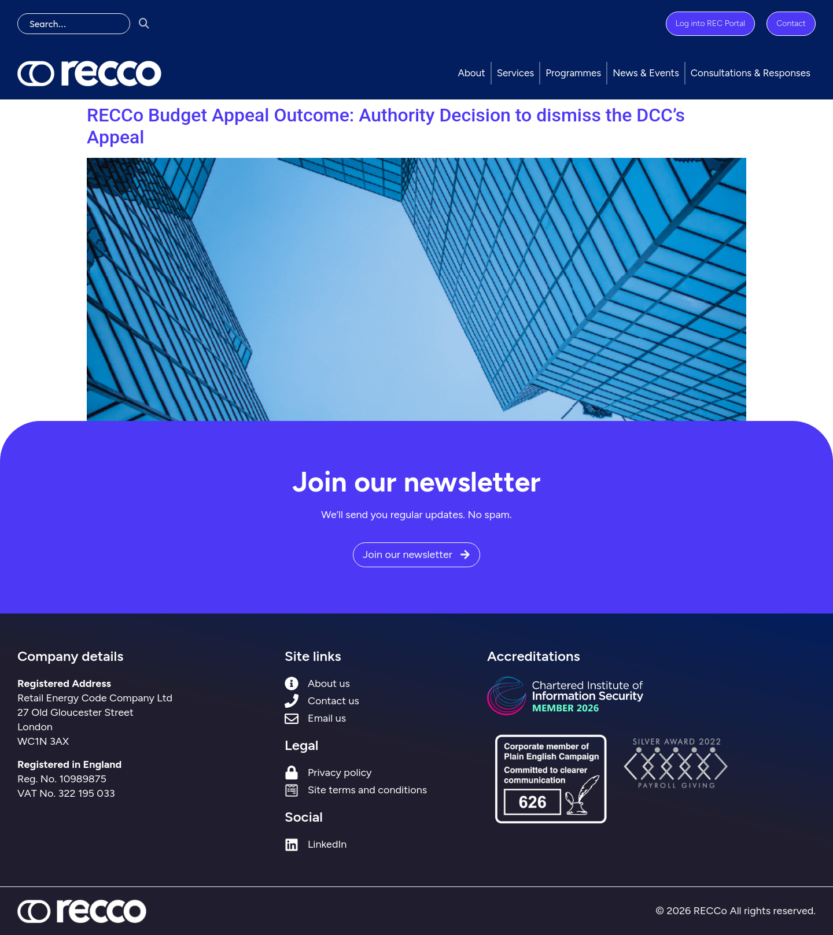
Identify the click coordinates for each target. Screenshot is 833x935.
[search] (73, 23)
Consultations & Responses (750, 73)
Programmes (573, 73)
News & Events (646, 73)
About (471, 73)
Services (516, 73)
